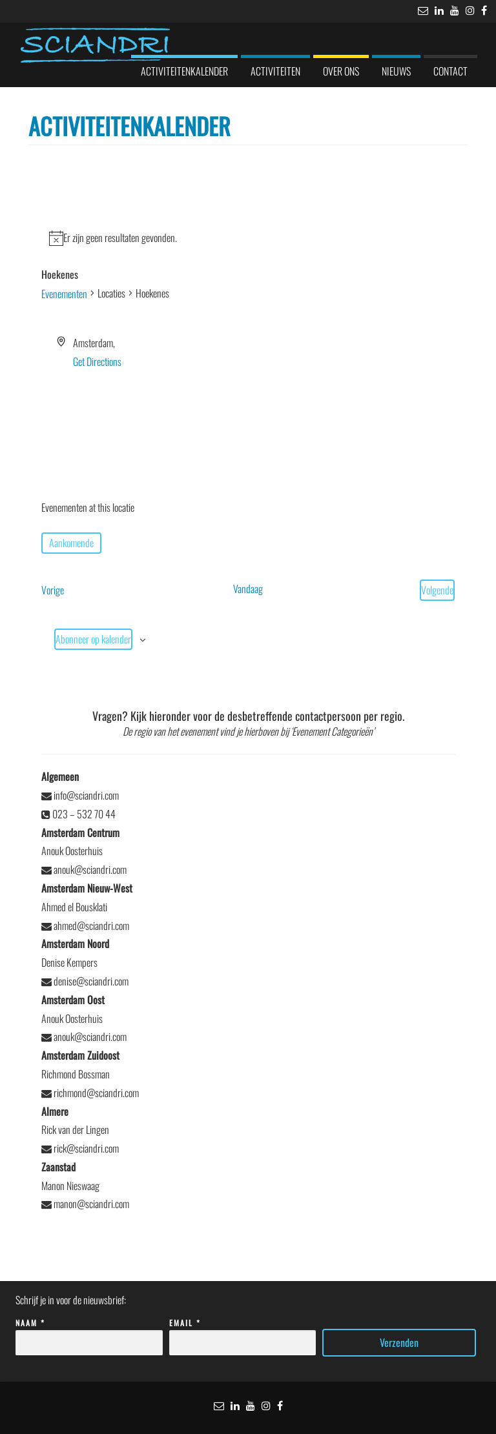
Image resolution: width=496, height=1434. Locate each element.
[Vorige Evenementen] (52, 590)
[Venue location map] (248, 418)
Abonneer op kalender (93, 639)
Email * (242, 1333)
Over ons (341, 71)
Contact (450, 71)
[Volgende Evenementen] (437, 590)
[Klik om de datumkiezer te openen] (71, 543)
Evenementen (64, 293)
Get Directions (97, 361)
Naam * (89, 1333)
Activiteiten (275, 71)
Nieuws (396, 71)
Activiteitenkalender (184, 71)
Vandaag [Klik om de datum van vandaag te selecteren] (248, 588)
